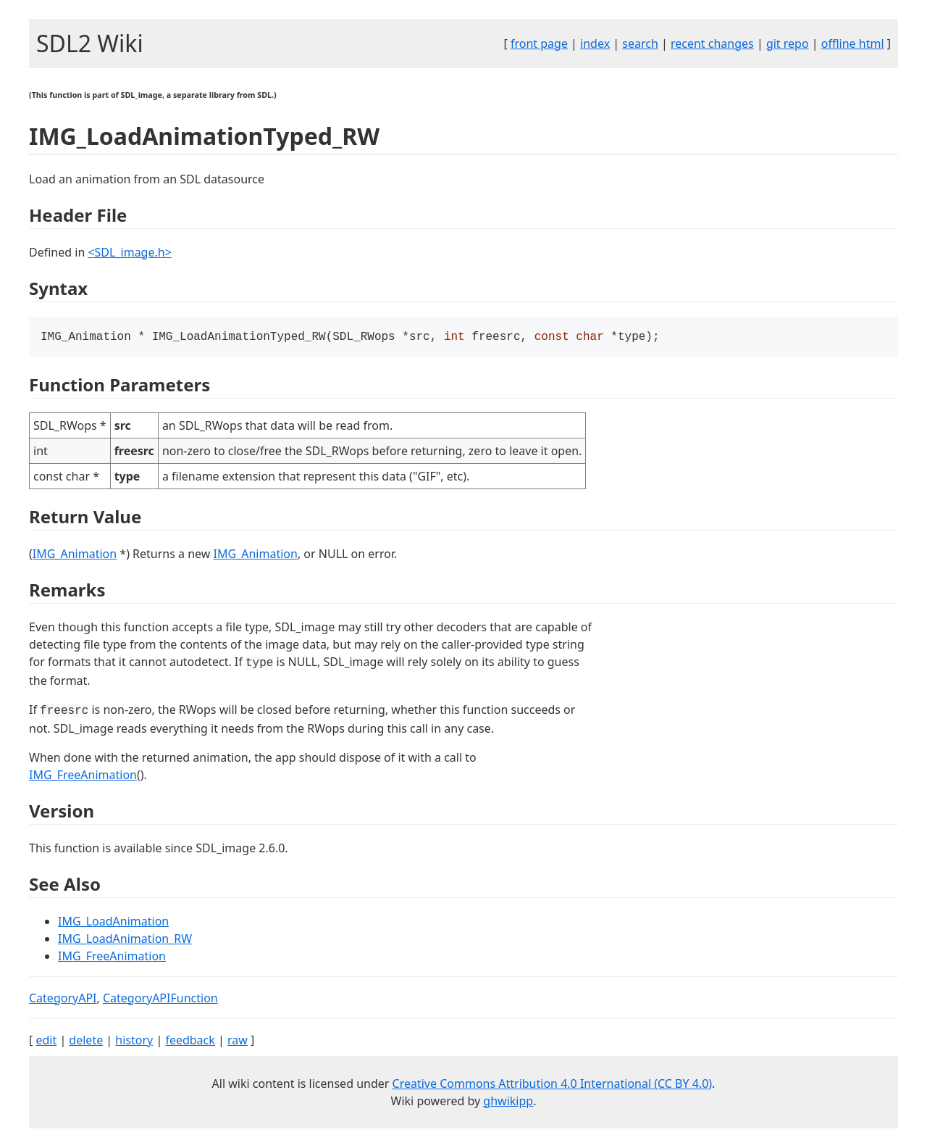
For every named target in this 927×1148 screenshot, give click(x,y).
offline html (852, 43)
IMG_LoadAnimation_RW (125, 940)
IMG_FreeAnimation (83, 776)
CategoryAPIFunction (160, 999)
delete (86, 1041)
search (640, 43)
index (595, 43)
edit (45, 1041)
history (134, 1041)
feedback (189, 1041)
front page (539, 43)
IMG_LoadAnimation (113, 923)
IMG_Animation (75, 555)
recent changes (712, 43)
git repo (787, 43)
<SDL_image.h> (129, 252)
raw (237, 1041)
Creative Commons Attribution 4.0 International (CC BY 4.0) (553, 1085)
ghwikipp (508, 1102)
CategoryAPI (63, 999)
